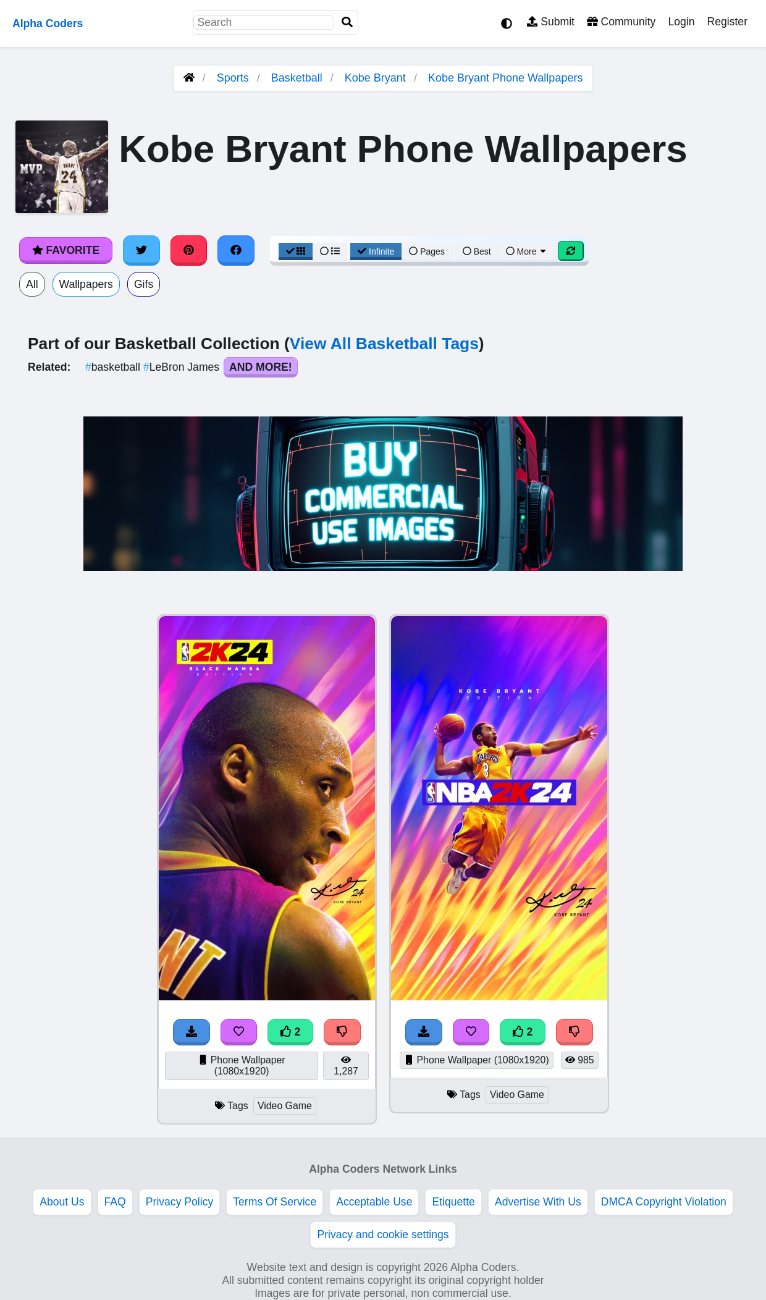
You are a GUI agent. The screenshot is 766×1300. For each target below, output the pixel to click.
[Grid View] (296, 251)
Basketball (296, 78)
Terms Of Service (274, 1202)
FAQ (115, 1202)
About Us (62, 1202)
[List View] (330, 251)
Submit (550, 21)
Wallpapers (86, 284)
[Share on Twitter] (141, 250)
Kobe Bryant (375, 78)
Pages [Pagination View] (427, 251)
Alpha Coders (47, 23)
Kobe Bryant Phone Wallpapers (505, 78)
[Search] (347, 22)
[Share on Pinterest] (189, 250)
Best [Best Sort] (477, 251)
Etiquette (453, 1202)
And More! (260, 367)
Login (681, 21)
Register (727, 21)
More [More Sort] (527, 251)
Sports (233, 78)
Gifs (143, 284)
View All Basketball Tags (384, 343)
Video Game (285, 1105)
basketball (114, 367)
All (32, 284)
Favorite (65, 250)
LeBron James (182, 367)
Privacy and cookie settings (382, 1234)
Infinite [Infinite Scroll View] (376, 251)
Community (621, 21)
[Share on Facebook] (236, 250)
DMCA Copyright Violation (663, 1202)
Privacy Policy (180, 1202)
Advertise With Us (538, 1202)
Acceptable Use (374, 1202)
